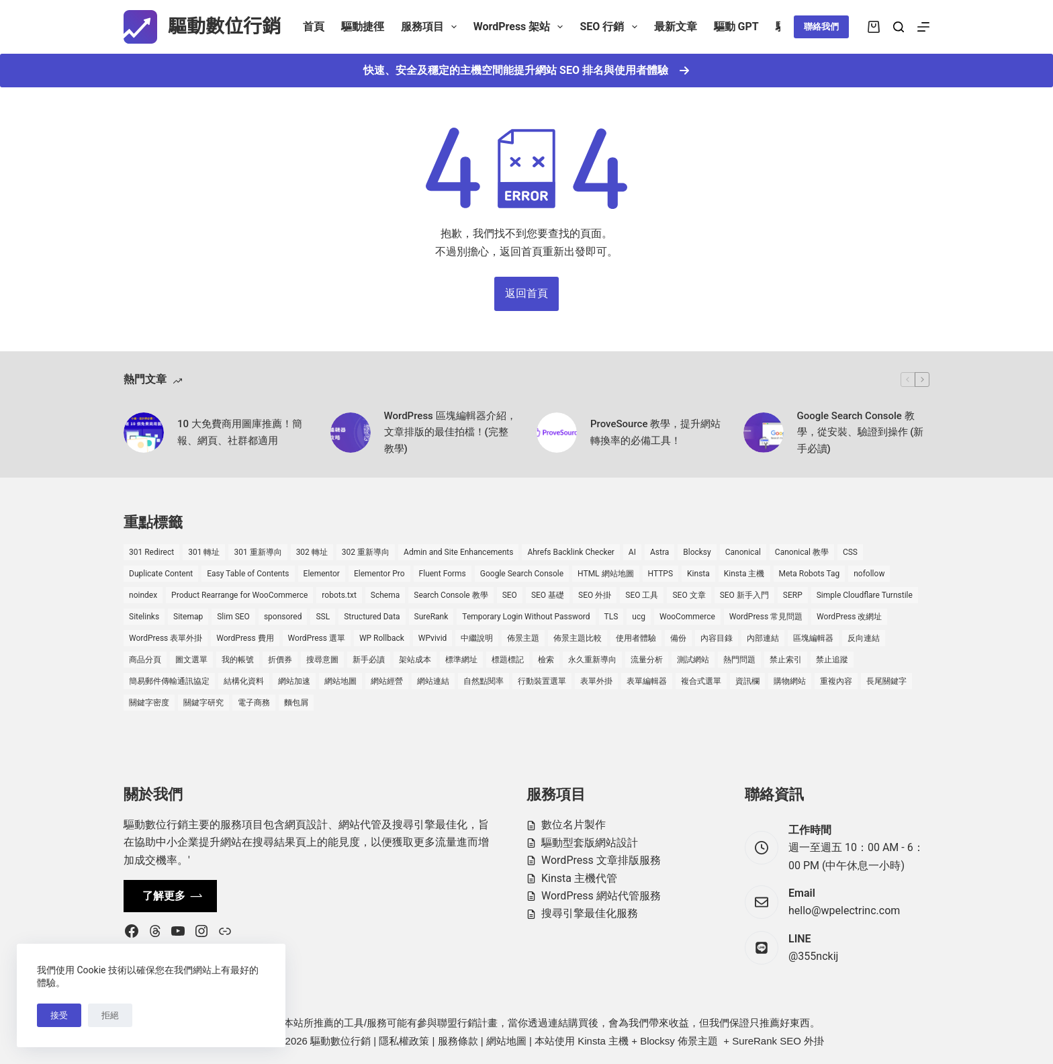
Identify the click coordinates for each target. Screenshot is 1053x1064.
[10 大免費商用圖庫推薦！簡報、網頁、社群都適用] (144, 432)
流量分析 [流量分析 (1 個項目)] (647, 659)
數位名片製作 (573, 824)
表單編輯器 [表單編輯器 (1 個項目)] (647, 681)
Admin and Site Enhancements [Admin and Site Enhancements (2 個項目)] (458, 552)
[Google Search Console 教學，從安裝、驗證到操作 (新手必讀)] (763, 432)
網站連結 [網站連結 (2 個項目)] (433, 681)
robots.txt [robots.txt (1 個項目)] (339, 595)
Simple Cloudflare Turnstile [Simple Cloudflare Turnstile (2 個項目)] (865, 595)
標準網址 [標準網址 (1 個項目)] (461, 659)
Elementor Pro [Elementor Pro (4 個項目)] (379, 573)
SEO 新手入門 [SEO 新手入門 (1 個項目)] (744, 595)
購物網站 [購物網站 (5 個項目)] (790, 681)
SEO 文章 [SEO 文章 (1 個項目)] (688, 595)
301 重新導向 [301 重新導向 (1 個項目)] (257, 552)
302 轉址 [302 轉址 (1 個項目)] (312, 552)
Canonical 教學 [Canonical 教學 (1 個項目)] (802, 552)
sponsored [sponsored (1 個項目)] (283, 616)
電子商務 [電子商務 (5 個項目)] (254, 702)
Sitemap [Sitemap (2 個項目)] (188, 616)
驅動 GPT (736, 26)
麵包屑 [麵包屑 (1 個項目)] (296, 702)
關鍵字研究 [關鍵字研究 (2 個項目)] (203, 702)
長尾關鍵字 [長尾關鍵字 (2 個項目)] (886, 681)
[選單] (923, 27)
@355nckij (813, 956)
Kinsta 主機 (603, 1041)
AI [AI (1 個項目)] (632, 552)
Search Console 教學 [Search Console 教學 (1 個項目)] (451, 595)
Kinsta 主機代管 (579, 878)
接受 (59, 1015)
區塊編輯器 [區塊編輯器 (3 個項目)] (813, 638)
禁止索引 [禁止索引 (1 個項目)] (786, 659)
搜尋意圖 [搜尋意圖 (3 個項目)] (322, 659)
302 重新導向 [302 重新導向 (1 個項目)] (366, 552)
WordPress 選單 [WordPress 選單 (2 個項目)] (316, 638)
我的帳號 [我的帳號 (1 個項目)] (238, 659)
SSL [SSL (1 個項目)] (323, 616)
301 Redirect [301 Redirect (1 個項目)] (151, 552)
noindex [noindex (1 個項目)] (143, 595)
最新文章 (675, 26)
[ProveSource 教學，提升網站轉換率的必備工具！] (557, 432)
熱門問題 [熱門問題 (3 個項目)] (739, 659)
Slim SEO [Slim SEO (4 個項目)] (233, 616)
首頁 (313, 26)
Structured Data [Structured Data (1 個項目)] (372, 616)
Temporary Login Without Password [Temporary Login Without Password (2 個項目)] (526, 616)
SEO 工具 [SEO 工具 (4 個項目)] (641, 595)
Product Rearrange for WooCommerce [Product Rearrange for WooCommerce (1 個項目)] (239, 595)
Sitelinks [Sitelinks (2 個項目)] (144, 616)
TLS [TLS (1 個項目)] (611, 616)
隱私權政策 (404, 1041)
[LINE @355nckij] (761, 948)
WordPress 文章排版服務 (601, 860)
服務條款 (458, 1041)
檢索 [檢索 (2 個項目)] (546, 659)
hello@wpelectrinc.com (844, 910)
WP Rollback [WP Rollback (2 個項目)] (381, 638)
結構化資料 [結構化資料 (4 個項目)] (244, 681)
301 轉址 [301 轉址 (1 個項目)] (204, 552)
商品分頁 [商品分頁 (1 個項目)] (145, 659)
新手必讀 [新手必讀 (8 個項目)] (369, 659)
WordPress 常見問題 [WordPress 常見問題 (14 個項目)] (766, 616)
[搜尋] (898, 26)
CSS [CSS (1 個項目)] (850, 552)
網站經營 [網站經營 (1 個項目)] (387, 681)
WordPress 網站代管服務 (601, 895)
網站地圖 (506, 1041)
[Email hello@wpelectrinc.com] (761, 902)
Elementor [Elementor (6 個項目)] (322, 573)
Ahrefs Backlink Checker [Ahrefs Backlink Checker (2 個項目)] (570, 552)
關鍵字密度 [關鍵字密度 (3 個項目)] (149, 702)
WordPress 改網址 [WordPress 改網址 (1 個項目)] (849, 616)
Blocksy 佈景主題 (679, 1041)
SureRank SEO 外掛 (778, 1041)
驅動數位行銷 (224, 26)
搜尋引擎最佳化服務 (589, 913)
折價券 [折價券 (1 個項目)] (280, 659)
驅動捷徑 (362, 26)
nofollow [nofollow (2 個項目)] (869, 573)
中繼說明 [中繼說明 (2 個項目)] (477, 638)
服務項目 (431, 27)
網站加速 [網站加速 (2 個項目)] (294, 681)
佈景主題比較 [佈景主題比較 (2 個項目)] (577, 638)
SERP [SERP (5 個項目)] (793, 595)
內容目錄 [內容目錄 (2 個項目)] (716, 638)
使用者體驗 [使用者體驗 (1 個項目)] (636, 638)
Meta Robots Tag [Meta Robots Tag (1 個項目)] (809, 573)
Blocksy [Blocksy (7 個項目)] (697, 552)
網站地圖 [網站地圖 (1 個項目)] (340, 681)
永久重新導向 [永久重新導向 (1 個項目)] (592, 659)
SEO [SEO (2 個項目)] (509, 595)
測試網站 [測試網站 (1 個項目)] (693, 659)
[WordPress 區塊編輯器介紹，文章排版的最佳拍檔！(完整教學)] (350, 432)
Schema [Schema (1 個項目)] (385, 595)
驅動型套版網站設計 (589, 842)
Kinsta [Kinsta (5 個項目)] (698, 573)
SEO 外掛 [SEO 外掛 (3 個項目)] (594, 595)
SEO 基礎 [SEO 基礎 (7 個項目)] (547, 595)
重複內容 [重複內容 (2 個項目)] (836, 681)
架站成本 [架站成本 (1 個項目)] (415, 659)
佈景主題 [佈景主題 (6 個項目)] (523, 638)
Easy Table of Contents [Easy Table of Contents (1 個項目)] (248, 573)
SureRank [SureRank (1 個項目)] (431, 616)
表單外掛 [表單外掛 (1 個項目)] (596, 681)
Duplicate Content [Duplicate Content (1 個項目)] (161, 573)
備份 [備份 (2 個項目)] (678, 638)
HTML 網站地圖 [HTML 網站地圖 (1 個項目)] (605, 573)
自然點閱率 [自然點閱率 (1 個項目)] (483, 681)
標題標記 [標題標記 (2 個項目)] (508, 659)
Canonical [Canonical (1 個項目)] (743, 552)
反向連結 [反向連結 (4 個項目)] (864, 638)
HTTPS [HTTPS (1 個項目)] (661, 573)
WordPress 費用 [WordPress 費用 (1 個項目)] (244, 638)
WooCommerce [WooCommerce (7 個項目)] (687, 616)
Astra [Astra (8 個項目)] (659, 552)
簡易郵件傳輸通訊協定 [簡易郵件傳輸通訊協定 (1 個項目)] (169, 681)
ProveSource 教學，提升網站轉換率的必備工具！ (655, 432)
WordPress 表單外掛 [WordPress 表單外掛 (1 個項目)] (165, 638)
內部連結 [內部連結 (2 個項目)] (763, 638)
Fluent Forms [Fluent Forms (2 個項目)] (442, 573)
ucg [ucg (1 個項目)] (638, 616)
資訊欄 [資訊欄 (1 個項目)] (747, 681)
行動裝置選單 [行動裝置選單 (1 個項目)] (542, 681)
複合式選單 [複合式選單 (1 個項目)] (701, 681)
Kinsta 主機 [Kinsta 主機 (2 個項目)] (744, 573)
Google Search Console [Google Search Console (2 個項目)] (521, 573)
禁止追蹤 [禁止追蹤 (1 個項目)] (832, 659)
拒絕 (110, 1015)
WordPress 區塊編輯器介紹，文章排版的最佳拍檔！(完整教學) (450, 432)
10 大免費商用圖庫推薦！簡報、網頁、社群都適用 (239, 432)
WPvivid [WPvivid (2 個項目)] (432, 638)
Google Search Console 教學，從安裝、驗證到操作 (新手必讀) (860, 432)
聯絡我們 (821, 26)
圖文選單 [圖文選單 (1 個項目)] (191, 659)
